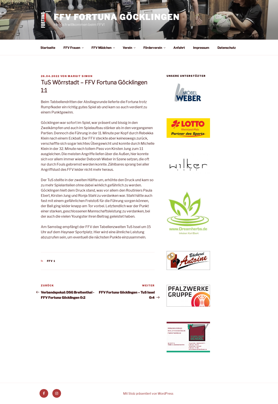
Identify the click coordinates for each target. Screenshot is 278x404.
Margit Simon (80, 76)
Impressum (201, 47)
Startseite (47, 47)
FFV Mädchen (103, 47)
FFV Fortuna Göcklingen (116, 17)
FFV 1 (51, 261)
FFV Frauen (73, 47)
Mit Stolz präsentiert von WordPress (148, 393)
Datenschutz (226, 47)
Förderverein (154, 47)
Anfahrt (179, 47)
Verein (129, 47)
